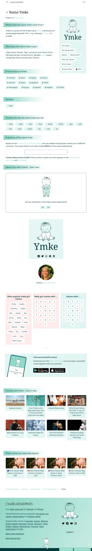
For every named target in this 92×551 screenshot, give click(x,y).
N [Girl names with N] (49, 362)
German (11, 83)
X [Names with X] (77, 371)
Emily (26, 373)
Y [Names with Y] (81, 371)
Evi (57, 129)
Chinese (11, 78)
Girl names (66, 46)
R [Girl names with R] (45, 366)
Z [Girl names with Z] (45, 376)
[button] (31, 288)
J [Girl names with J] (54, 357)
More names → (18, 392)
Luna (14, 387)
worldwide (22, 211)
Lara (48, 129)
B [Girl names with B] (40, 353)
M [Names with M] (73, 362)
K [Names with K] (63, 362)
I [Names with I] (77, 357)
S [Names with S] (77, 366)
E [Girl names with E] (54, 353)
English (32, 78)
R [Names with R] (72, 366)
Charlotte (13, 360)
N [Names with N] (77, 362)
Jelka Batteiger (49, 334)
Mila (9, 373)
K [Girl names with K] (36, 362)
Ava (25, 369)
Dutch (22, 78)
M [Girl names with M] (45, 362)
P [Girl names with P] (36, 366)
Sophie (23, 360)
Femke (61, 124)
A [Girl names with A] (36, 353)
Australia (9, 211)
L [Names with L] (68, 362)
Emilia (14, 355)
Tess (10, 129)
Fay (39, 129)
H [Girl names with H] (45, 357)
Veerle (30, 129)
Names (64, 55)
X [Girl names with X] (49, 371)
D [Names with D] (77, 353)
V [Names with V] (68, 371)
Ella (25, 364)
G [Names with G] (68, 357)
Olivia (19, 369)
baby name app (56, 412)
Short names (66, 64)
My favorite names (81, 549)
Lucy (21, 387)
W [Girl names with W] (45, 371)
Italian (22, 83)
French (43, 78)
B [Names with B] (68, 353)
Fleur (30, 124)
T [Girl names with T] (54, 366)
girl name (20, 18)
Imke (39, 30)
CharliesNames (12, 540)
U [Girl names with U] (36, 371)
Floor (40, 124)
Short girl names (68, 59)
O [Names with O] (81, 362)
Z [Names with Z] (72, 376)
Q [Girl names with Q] (41, 366)
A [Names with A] (63, 353)
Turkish (60, 87)
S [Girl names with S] (49, 366)
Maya (22, 378)
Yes (42, 258)
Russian (25, 87)
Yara (71, 124)
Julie (80, 124)
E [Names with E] (81, 353)
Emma (11, 369)
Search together (66, 549)
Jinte (20, 129)
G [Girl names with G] (41, 357)
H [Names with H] (72, 357)
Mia (11, 364)
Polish (45, 83)
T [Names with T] (81, 366)
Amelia (18, 364)
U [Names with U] (64, 371)
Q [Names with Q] (68, 366)
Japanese (33, 83)
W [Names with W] (73, 371)
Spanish (37, 87)
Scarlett (24, 383)
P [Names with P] (63, 366)
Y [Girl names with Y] (54, 371)
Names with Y (75, 55)
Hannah (14, 378)
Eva (17, 383)
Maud (50, 124)
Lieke (21, 124)
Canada (76, 208)
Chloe (10, 383)
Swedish (49, 87)
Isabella (17, 373)
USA (71, 208)
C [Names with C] (72, 353)
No (48, 258)
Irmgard (46, 33)
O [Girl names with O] (54, 362)
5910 (78, 69)
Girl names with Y (68, 50)
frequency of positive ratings (29, 143)
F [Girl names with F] (36, 357)
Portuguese (12, 87)
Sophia (21, 355)
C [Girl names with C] (45, 353)
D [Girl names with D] (49, 353)
